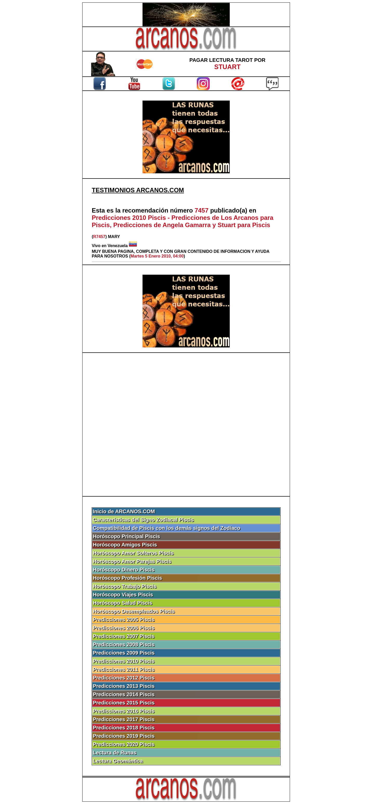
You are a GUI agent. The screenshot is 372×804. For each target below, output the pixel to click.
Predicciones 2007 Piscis (124, 636)
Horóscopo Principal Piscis (126, 536)
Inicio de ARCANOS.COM (124, 511)
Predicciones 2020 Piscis (124, 744)
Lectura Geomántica (118, 761)
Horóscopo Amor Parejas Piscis (132, 561)
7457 (201, 210)
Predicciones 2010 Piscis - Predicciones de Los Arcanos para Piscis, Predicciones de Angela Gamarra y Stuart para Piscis (182, 221)
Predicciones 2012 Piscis (124, 678)
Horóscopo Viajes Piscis (123, 594)
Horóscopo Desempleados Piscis (134, 611)
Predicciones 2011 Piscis (124, 669)
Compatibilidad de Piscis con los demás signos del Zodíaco (166, 528)
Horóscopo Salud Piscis (122, 603)
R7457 (99, 236)
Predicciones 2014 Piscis (124, 694)
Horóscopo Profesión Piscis (127, 578)
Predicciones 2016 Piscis (124, 711)
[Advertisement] (186, 424)
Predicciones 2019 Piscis (124, 736)
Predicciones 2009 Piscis (124, 653)
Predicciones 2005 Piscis (124, 619)
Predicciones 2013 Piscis (124, 686)
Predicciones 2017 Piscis (124, 719)
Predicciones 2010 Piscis (124, 661)
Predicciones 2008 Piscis (124, 644)
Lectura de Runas (115, 752)
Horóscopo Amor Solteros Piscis (133, 553)
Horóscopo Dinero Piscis (124, 569)
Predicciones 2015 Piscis (124, 703)
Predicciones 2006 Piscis (124, 628)
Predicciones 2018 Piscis (124, 727)
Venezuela (118, 245)
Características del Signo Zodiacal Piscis (143, 520)
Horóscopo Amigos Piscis (125, 545)
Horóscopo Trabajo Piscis (125, 586)
